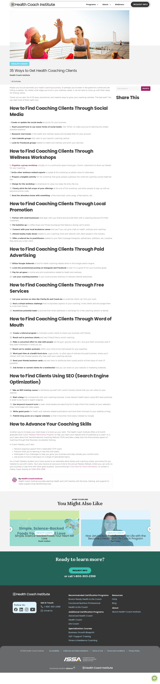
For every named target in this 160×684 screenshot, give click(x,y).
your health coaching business (47, 88)
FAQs (114, 599)
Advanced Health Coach (81, 615)
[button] (154, 678)
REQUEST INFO (80, 570)
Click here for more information (83, 467)
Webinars (119, 4)
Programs (92, 4)
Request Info (140, 4)
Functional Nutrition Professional (84, 603)
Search (145, 88)
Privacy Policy (134, 651)
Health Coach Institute (32, 478)
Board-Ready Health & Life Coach (85, 599)
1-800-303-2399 (38, 469)
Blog (114, 603)
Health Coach (19, 64)
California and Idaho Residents (75, 651)
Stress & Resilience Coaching (83, 640)
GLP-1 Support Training (80, 636)
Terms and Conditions (116, 651)
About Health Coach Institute (126, 611)
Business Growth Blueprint (81, 632)
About (106, 4)
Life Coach (74, 623)
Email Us (47, 610)
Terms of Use (97, 651)
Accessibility (54, 651)
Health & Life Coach (78, 607)
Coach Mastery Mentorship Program (38, 435)
